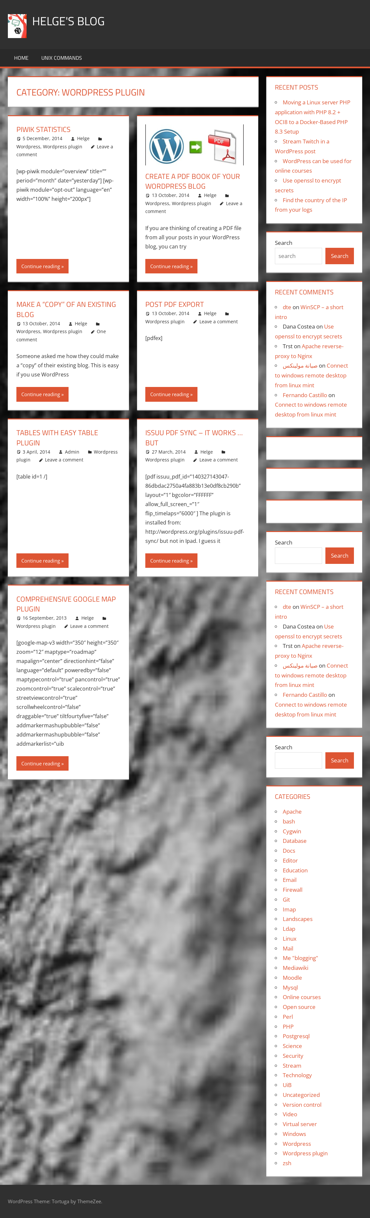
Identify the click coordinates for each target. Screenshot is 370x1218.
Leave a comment (218, 321)
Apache (292, 811)
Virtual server (300, 1124)
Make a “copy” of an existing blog (66, 309)
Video (290, 1114)
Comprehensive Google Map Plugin (66, 604)
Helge (83, 138)
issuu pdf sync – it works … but (194, 437)
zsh (287, 1163)
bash (289, 821)
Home (21, 58)
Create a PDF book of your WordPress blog (192, 181)
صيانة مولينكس (300, 365)
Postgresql (296, 1036)
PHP (288, 1026)
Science (292, 1046)
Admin (72, 452)
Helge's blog (68, 21)
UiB (287, 1085)
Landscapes (298, 919)
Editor (290, 860)
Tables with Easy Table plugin (57, 437)
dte (287, 307)
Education (295, 870)
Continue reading (40, 266)
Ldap (289, 928)
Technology (297, 1075)
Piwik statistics (43, 129)
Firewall (292, 889)
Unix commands (61, 58)
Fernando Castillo (305, 395)
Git (286, 899)
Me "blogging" (300, 958)
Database (295, 840)
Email (290, 880)
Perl (288, 1016)
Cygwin (292, 831)
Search (283, 242)
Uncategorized (301, 1095)
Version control (302, 1104)
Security (293, 1055)
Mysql (290, 987)
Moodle (292, 977)
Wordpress (28, 146)
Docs (289, 850)
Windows (294, 1134)
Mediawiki (295, 968)
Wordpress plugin (62, 146)
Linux (290, 938)
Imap (289, 909)
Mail (288, 948)
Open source (299, 1007)
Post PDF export (174, 304)
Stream (292, 1065)
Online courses (302, 997)
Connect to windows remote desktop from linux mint (311, 375)
